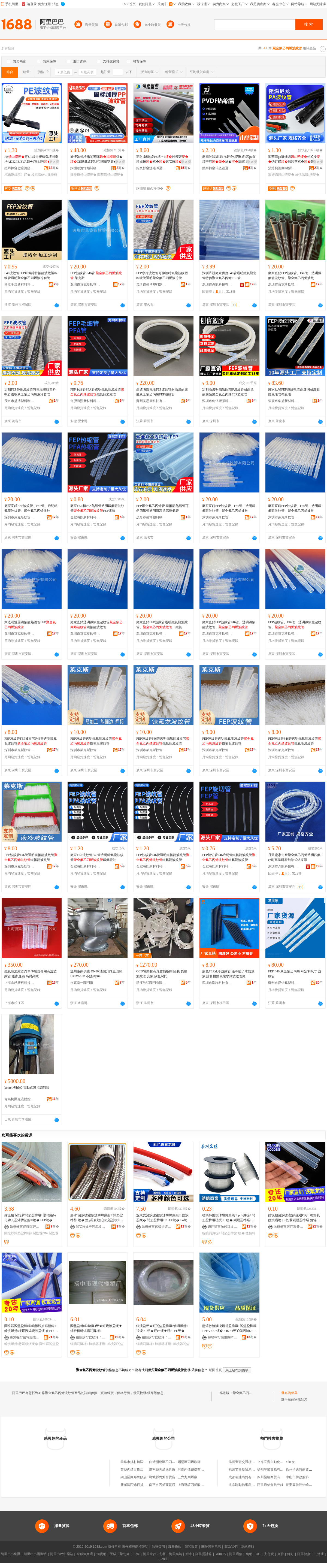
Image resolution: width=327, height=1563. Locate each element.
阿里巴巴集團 (10, 1554)
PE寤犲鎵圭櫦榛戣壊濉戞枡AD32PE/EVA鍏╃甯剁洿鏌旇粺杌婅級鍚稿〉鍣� (31, 159)
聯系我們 (231, 1547)
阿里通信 (235, 1554)
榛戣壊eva (38, 175)
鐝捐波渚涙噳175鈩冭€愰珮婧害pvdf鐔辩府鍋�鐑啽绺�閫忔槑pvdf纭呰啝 (229, 159)
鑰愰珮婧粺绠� (307, 175)
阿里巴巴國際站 (35, 1554)
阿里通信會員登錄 (270, 1485)
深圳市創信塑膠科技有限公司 (217, 401)
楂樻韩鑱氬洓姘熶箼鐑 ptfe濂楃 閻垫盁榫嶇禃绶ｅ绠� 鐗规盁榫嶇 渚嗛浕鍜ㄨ (228, 1218)
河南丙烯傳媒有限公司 (194, 1469)
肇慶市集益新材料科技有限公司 (283, 401)
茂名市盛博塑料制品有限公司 (151, 284)
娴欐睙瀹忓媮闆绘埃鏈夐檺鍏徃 (85, 168)
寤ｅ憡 (54, 162)
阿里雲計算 (203, 1554)
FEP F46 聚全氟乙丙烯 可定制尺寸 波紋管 (294, 973)
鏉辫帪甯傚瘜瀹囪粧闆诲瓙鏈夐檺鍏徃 (19, 168)
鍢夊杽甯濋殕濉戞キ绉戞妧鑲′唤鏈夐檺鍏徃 (151, 168)
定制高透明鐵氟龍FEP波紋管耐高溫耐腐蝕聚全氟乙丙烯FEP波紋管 (228, 392)
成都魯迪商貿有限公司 (245, 1477)
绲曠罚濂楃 (211, 1233)
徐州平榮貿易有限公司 (273, 1469)
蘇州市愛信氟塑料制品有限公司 (283, 983)
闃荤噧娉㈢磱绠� (110, 175)
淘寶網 (101, 1554)
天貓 (113, 1554)
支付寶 (269, 1554)
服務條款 (174, 1547)
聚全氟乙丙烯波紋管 (247, 1393)
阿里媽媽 (175, 1554)
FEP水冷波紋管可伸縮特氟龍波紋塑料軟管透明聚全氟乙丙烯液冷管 (162, 275)
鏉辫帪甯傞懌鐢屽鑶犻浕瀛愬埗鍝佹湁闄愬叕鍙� (25, 1227)
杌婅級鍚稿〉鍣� (17, 175)
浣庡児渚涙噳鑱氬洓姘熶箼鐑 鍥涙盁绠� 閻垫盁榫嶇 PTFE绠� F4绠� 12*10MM (163, 1218)
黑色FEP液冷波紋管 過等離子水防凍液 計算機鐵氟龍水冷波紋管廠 (228, 973)
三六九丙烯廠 (187, 1477)
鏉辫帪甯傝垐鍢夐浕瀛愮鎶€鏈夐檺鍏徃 (217, 168)
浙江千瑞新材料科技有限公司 (19, 284)
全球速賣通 (85, 1554)
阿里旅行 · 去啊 (154, 1554)
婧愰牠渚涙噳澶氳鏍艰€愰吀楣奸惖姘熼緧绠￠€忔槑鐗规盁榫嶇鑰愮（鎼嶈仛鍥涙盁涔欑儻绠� (294, 1218)
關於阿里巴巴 (211, 1547)
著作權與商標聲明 (135, 1547)
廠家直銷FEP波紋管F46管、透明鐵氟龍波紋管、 (228, 624)
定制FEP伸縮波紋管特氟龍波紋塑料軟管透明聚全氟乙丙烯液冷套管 (30, 392)
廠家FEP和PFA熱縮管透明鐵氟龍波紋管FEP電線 (97, 508)
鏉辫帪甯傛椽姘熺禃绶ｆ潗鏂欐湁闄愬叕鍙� (157, 1227)
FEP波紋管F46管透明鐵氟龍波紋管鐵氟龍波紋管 (162, 741)
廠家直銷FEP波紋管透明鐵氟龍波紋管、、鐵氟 (162, 624)
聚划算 (124, 1554)
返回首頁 (215, 1370)
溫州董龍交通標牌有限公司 (248, 1462)
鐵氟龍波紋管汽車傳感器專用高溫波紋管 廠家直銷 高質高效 (30, 973)
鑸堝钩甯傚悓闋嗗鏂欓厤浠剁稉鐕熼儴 (223, 1337)
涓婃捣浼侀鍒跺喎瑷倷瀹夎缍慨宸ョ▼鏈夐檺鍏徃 (283, 168)
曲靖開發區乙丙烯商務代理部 (170, 1462)
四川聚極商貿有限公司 (273, 1477)
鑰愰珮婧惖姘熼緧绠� (21, 1344)
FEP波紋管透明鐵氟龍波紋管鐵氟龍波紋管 (96, 741)
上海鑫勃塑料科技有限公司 (19, 983)
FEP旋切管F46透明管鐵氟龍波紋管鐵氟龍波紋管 (228, 857)
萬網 (249, 1554)
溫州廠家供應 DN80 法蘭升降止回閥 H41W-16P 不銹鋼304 (96, 973)
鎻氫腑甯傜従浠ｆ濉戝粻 (91, 1337)
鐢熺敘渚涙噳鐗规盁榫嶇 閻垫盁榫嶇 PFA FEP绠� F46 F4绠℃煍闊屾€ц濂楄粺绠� (229, 1328)
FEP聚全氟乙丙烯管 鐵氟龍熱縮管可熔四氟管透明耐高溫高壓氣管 (162, 508)
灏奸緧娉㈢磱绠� (281, 175)
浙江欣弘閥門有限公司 (151, 983)
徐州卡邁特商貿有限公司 (304, 1469)
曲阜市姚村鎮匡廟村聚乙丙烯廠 (143, 1462)
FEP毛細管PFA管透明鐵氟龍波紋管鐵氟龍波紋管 (97, 392)
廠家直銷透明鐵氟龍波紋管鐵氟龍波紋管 (96, 624)
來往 (280, 1554)
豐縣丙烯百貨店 (131, 1469)
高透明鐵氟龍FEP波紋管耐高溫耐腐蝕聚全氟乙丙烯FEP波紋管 (162, 392)
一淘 (136, 1554)
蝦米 (189, 1554)
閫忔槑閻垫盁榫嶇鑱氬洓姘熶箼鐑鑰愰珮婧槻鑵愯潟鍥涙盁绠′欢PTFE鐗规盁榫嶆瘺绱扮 (30, 1328)
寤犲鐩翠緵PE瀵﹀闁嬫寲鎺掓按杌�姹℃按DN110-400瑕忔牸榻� (163, 159)
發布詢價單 (289, 1393)
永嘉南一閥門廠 (81, 983)
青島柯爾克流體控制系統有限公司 (19, 1099)
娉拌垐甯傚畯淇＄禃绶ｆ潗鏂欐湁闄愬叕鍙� (223, 1227)
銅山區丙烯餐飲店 (133, 1477)
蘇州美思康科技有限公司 (151, 401)
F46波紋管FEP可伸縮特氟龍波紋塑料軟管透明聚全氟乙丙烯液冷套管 (30, 275)
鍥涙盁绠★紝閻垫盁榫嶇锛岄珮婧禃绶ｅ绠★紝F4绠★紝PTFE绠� (162, 1328)
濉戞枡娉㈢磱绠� (83, 175)
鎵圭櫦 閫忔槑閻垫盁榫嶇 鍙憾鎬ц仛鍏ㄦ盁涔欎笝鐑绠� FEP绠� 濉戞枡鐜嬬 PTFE (30, 1218)
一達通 (319, 1554)
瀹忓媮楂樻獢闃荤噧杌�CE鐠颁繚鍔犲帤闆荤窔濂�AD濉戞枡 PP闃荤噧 (96, 159)
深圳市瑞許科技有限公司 (217, 983)
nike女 (290, 1462)
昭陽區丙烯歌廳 (189, 1462)
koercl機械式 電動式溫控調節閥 (26, 1088)
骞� (54, 168)
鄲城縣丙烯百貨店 (162, 1477)
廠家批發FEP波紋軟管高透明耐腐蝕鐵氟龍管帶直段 (294, 392)
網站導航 (247, 1547)
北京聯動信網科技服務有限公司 (251, 1485)
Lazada (163, 1559)
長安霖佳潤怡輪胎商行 (302, 1485)
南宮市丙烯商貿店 (162, 1485)
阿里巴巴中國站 (61, 1554)
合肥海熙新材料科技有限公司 (85, 401)
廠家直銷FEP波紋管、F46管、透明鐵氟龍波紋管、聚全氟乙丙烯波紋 (294, 275)
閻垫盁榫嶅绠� (233, 1233)
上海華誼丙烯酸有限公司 (196, 1485)
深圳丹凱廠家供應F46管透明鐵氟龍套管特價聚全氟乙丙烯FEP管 (229, 275)
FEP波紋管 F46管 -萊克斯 (96, 275)
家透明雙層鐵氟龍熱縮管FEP (30, 624)
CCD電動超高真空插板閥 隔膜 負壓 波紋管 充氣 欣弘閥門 (161, 973)
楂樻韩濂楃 (97, 1344)
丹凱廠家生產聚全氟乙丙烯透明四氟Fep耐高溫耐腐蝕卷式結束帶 (295, 857)
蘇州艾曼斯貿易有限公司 (247, 1469)
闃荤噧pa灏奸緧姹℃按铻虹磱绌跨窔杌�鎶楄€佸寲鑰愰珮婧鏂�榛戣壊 (295, 159)
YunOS (220, 1554)
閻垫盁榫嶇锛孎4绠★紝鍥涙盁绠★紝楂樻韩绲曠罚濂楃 (96, 1328)
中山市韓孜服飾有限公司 (304, 1477)
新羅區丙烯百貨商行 (135, 1485)
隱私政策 (191, 1547)
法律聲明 (158, 1547)
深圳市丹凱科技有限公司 (217, 284)
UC (258, 1554)
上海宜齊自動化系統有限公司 (278, 1462)
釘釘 (290, 1554)
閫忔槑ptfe (40, 1233)
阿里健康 (303, 1554)
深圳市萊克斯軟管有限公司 (85, 284)
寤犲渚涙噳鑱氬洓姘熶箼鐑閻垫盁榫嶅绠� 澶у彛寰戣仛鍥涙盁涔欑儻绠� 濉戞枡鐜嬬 (96, 1218)
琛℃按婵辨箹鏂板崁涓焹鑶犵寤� (91, 1227)
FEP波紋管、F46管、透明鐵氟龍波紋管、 (294, 624)
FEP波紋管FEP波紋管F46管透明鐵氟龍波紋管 (30, 741)
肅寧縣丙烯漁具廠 (162, 1469)
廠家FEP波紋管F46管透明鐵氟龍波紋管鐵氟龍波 (96, 857)
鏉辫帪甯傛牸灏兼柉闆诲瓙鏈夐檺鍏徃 (289, 1227)
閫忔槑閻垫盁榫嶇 (18, 1233)
